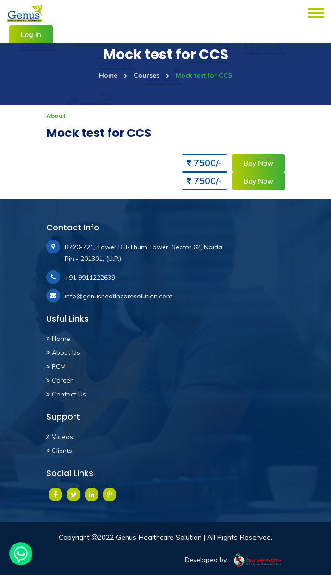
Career (59, 380)
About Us (63, 352)
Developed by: (235, 560)
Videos (59, 437)
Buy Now (258, 163)
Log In (31, 34)
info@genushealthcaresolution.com (118, 296)
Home (113, 75)
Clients (59, 450)
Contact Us (66, 394)
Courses (151, 75)
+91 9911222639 (90, 277)
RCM (56, 366)
